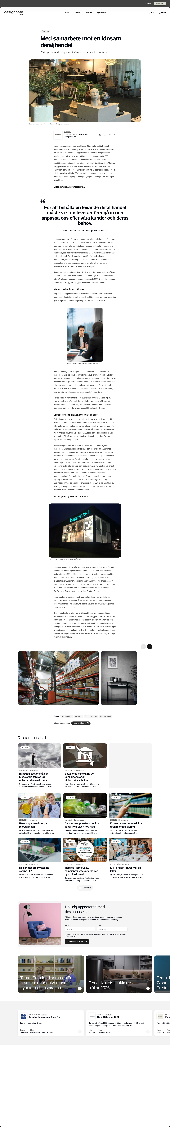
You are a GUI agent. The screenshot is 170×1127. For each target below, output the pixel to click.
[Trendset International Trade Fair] (51, 1023)
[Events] (66, 13)
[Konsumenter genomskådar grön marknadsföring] (130, 813)
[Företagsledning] (91, 716)
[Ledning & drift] (105, 716)
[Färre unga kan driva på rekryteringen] (39, 813)
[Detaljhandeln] (66, 716)
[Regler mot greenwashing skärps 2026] (39, 858)
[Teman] (77, 13)
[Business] (45, 31)
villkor (107, 934)
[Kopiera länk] (115, 134)
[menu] (162, 13)
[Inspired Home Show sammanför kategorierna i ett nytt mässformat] (85, 860)
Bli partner (159, 3)
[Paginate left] (143, 646)
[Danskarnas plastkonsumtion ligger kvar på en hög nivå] (85, 813)
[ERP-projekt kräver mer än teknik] (130, 858)
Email (99, 925)
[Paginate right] (149, 646)
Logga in (148, 3)
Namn (67, 925)
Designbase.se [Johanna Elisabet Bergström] (70, 137)
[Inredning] (78, 716)
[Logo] (13, 13)
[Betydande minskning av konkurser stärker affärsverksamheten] (85, 765)
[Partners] (88, 13)
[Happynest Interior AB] (80, 723)
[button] (80, 988)
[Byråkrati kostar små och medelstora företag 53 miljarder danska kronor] (39, 765)
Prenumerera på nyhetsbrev (77, 941)
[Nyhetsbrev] (101, 13)
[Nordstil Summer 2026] (119, 1023)
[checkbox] (66, 935)
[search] (151, 13)
